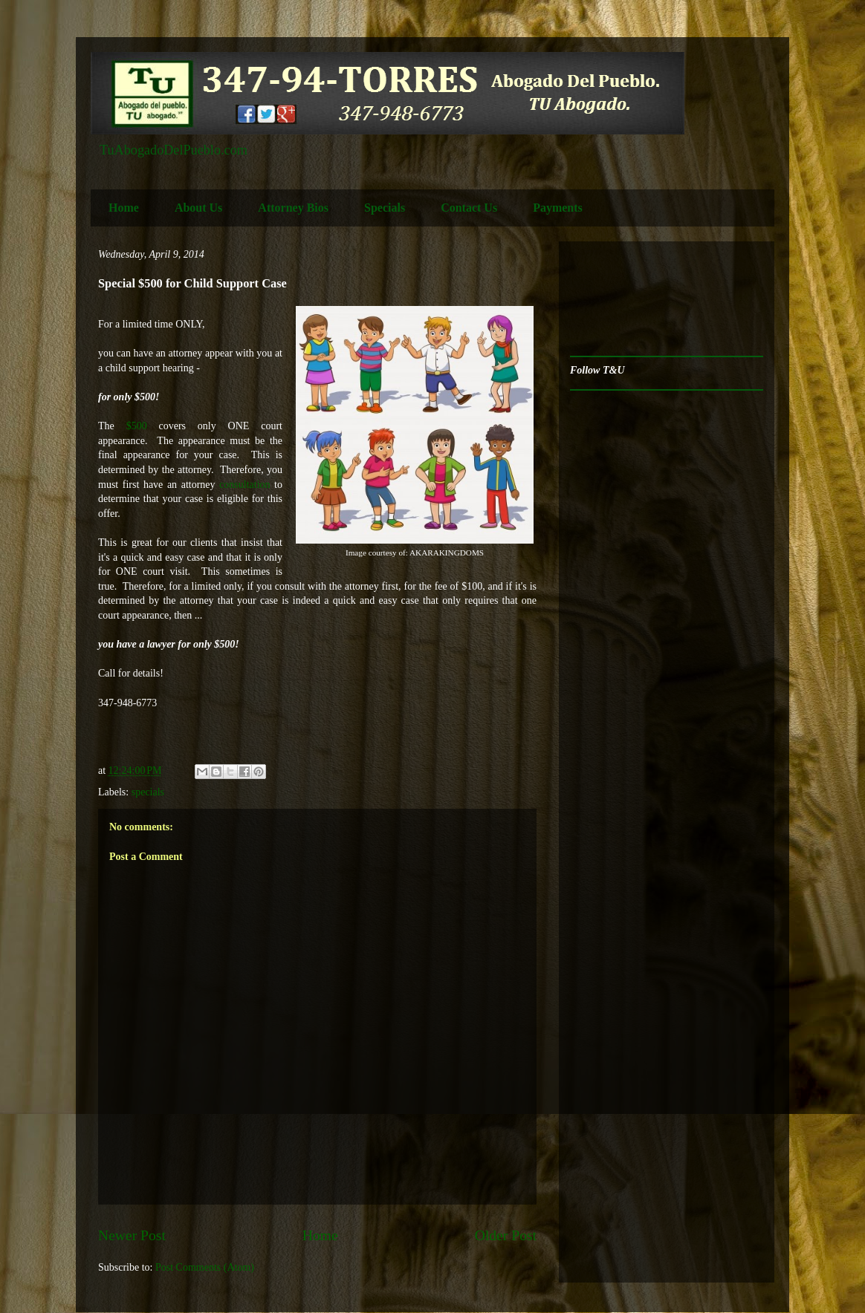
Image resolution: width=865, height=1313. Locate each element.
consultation (246, 484)
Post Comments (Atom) (204, 1267)
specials (148, 792)
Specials (384, 207)
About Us (198, 207)
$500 (136, 425)
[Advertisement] (616, 298)
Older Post (506, 1235)
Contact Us (469, 207)
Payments (558, 207)
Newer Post (132, 1235)
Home (123, 207)
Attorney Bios (293, 207)
